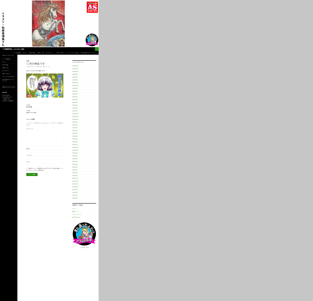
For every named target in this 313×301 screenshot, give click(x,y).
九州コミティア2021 (44, 111)
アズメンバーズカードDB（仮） (73, 52)
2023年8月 (75, 125)
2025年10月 (75, 71)
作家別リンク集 (41, 52)
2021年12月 (75, 181)
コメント (29, 128)
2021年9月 (75, 189)
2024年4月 (75, 102)
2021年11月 (75, 184)
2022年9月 (75, 155)
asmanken (39, 66)
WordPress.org (76, 217)
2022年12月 (75, 147)
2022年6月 (75, 164)
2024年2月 (75, 108)
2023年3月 (75, 139)
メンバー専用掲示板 (17, 52)
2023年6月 (75, 130)
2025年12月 (75, 65)
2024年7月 (75, 94)
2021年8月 (75, 192)
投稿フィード (75, 211)
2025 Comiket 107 (6, 95)
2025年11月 (75, 68)
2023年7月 (75, 127)
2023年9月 (75, 122)
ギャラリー (25, 52)
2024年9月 (75, 88)
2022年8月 (75, 158)
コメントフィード (76, 214)
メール (29, 155)
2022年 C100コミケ (60, 52)
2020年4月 (75, 198)
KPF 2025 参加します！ (7, 97)
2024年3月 (75, 105)
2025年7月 (75, 77)
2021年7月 (75, 195)
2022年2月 (75, 175)
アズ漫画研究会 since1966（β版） (13, 49)
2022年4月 (75, 170)
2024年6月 (75, 96)
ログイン (74, 208)
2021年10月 (75, 186)
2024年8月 (75, 91)
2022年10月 (75, 153)
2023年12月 (75, 113)
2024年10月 (75, 85)
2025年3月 (75, 80)
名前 (28, 148)
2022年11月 (75, 150)
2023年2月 (75, 141)
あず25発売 (44, 106)
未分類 (27, 60)
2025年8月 (75, 74)
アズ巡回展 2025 (6, 99)
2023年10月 (75, 119)
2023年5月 (75, 133)
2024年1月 (75, 110)
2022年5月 (75, 167)
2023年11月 (75, 116)
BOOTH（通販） (32, 52)
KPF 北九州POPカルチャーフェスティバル (89, 52)
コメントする (47, 66)
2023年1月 (75, 144)
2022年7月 (75, 161)
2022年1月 (75, 178)
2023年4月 (75, 136)
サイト (28, 161)
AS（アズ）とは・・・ (50, 52)
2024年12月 (75, 82)
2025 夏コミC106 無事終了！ (8, 100)
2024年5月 (75, 99)
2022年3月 (75, 172)
